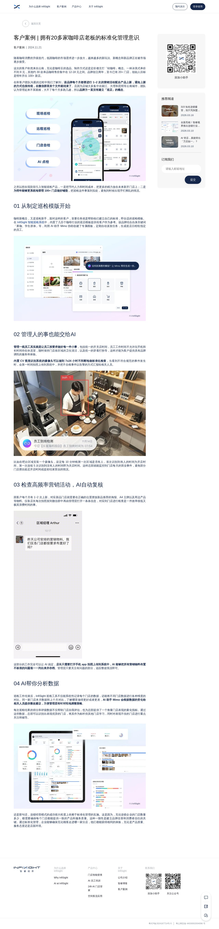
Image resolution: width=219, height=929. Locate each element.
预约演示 (180, 6)
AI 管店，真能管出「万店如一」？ (191, 140)
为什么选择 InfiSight (39, 6)
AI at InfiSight (61, 883)
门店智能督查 (95, 874)
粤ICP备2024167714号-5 (160, 923)
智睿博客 (122, 883)
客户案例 (61, 6)
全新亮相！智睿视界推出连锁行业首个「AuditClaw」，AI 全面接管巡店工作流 (191, 124)
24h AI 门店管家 (95, 888)
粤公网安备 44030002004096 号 (190, 923)
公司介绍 (122, 877)
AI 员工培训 (94, 880)
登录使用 (198, 6)
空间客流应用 (95, 896)
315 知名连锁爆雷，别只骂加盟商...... (189, 108)
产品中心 (76, 6)
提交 (193, 179)
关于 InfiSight (96, 6)
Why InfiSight (61, 877)
